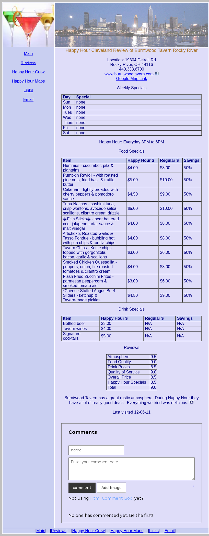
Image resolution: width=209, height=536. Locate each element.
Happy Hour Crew (28, 72)
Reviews (28, 63)
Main (28, 53)
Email (28, 99)
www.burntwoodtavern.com (129, 74)
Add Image (111, 487)
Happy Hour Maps (28, 81)
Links (28, 90)
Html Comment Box (111, 498)
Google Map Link (131, 78)
